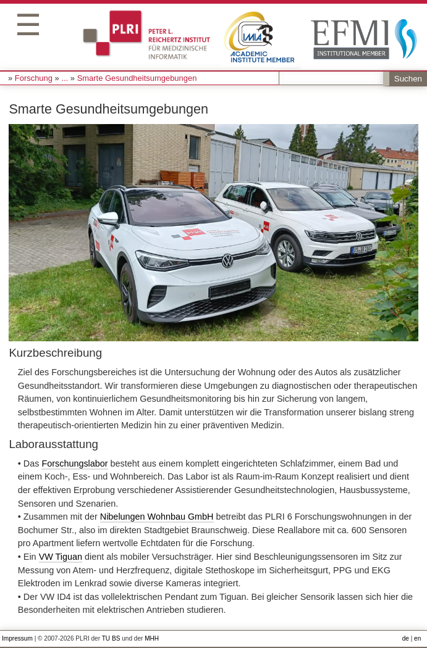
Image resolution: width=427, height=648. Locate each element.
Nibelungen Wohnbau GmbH (157, 516)
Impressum (17, 638)
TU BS (111, 638)
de (405, 638)
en (417, 638)
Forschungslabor (74, 463)
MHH (152, 638)
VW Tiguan (60, 557)
